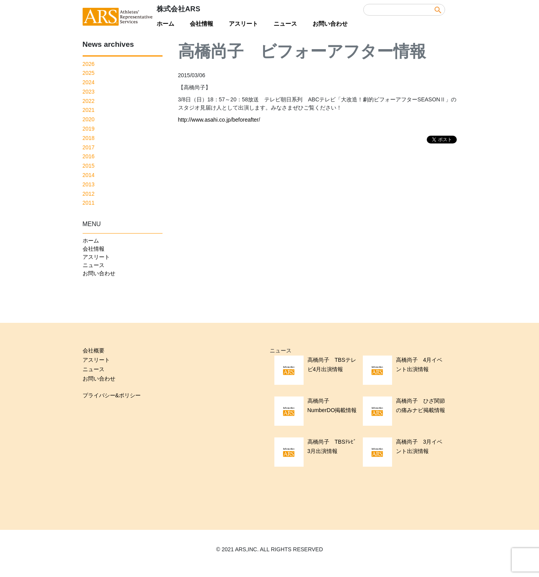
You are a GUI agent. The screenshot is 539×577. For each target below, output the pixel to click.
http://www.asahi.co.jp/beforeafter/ (219, 120)
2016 (89, 156)
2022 (89, 101)
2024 (89, 82)
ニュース (285, 23)
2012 (89, 194)
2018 (89, 138)
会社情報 (201, 23)
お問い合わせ (330, 23)
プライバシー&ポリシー (112, 395)
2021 (89, 110)
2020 (89, 119)
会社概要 (93, 350)
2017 (89, 147)
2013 (89, 184)
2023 (89, 91)
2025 (89, 73)
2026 (89, 64)
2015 (89, 166)
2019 (89, 129)
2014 (89, 175)
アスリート (243, 23)
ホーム (165, 23)
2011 (89, 203)
